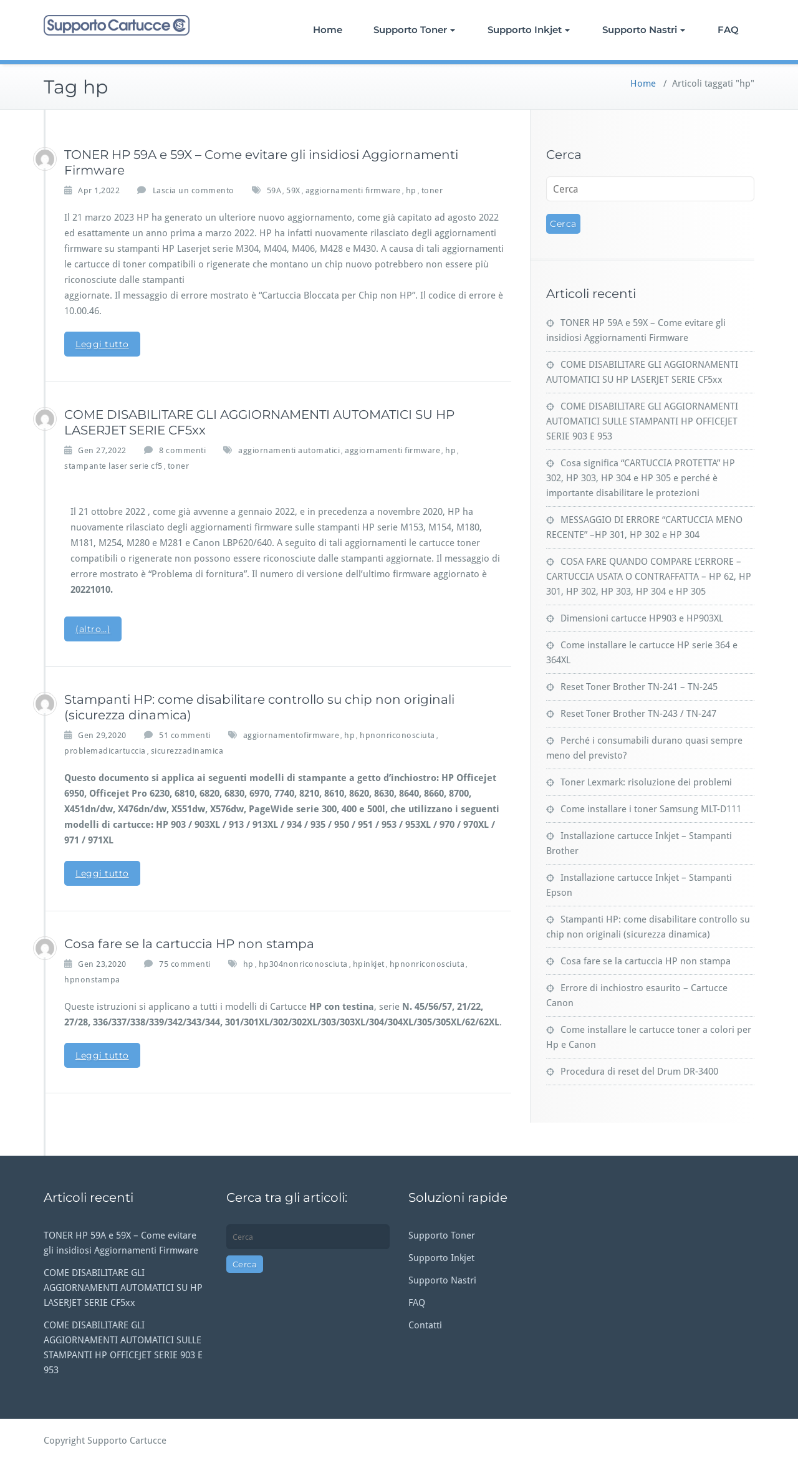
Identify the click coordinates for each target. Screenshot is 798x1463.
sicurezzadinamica (187, 750)
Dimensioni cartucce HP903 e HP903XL (641, 618)
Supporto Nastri (643, 30)
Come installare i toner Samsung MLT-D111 (650, 809)
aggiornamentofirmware (291, 735)
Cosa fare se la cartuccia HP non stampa (189, 943)
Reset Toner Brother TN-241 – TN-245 (639, 687)
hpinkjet (369, 964)
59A (274, 190)
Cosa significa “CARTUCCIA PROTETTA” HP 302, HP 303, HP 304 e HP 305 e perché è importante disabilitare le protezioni (640, 478)
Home (327, 30)
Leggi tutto (102, 344)
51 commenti (185, 734)
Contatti (425, 1325)
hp (411, 190)
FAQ (728, 30)
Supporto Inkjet (529, 30)
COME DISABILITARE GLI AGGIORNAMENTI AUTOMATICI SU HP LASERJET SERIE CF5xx (123, 1287)
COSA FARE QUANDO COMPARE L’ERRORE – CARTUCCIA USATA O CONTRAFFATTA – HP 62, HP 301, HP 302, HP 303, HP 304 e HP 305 (648, 576)
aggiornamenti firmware (353, 190)
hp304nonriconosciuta (303, 964)
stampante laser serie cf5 (113, 466)
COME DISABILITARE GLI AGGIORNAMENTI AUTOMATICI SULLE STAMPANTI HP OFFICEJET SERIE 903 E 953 (642, 421)
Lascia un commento (193, 190)
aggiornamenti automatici (289, 450)
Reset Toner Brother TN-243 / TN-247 (638, 713)
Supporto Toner (414, 30)
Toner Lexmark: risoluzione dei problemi (646, 782)
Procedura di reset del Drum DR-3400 (639, 1071)
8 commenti (182, 449)
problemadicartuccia (105, 750)
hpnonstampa (92, 979)
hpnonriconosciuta (397, 735)
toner (432, 190)
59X (293, 190)
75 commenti (185, 963)
